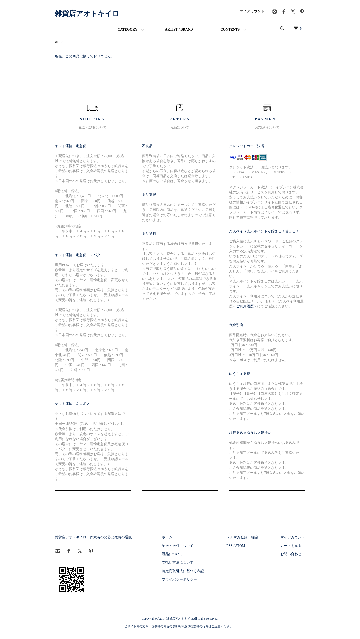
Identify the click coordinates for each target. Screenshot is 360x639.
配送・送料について (178, 546)
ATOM (240, 546)
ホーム (59, 42)
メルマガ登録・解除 (242, 537)
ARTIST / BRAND (179, 29)
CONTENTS (230, 29)
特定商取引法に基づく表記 (183, 571)
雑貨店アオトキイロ (87, 13)
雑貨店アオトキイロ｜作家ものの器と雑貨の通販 (93, 537)
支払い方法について (178, 562)
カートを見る (291, 546)
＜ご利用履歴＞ (245, 306)
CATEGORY (128, 29)
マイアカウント (252, 11)
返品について (172, 554)
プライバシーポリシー (179, 579)
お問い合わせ (291, 554)
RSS (229, 546)
